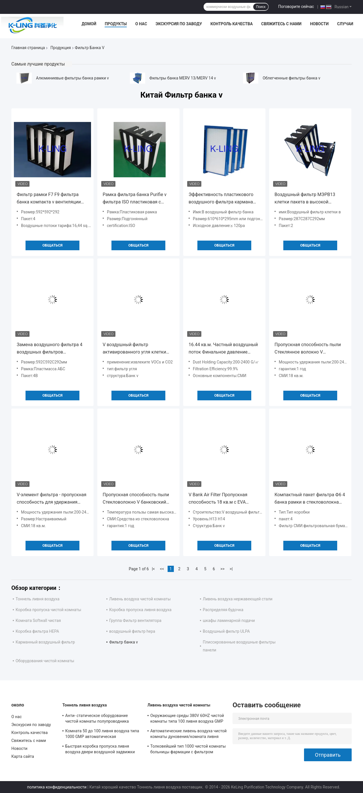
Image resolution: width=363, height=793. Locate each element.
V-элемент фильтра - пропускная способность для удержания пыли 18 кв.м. (51, 499)
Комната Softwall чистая (38, 620)
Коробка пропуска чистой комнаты (48, 609)
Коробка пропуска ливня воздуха (140, 609)
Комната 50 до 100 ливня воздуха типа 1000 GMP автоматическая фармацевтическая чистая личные (102, 735)
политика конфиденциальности (56, 787)
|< (153, 569)
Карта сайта (22, 756)
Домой (89, 24)
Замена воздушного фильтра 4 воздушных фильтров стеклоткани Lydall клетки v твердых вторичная (50, 349)
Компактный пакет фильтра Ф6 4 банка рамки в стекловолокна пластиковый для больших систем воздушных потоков (310, 499)
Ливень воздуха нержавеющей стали (238, 599)
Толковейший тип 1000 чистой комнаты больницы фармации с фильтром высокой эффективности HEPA (188, 750)
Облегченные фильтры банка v (291, 78)
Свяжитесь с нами (281, 24)
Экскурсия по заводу (179, 24)
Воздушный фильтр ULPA (226, 631)
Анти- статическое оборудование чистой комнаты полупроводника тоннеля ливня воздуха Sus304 (97, 719)
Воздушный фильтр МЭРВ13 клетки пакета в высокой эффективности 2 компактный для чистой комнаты (307, 199)
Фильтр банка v (123, 642)
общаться (53, 245)
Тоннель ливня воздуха (38, 599)
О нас (141, 24)
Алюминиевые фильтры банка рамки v (72, 78)
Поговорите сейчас (296, 6)
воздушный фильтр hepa (132, 631)
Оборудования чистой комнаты (45, 661)
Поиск (260, 7)
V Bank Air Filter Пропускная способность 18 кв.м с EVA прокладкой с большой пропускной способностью (218, 499)
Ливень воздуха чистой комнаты (140, 599)
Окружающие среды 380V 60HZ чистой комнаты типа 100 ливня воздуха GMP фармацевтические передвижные (187, 719)
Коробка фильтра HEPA (37, 631)
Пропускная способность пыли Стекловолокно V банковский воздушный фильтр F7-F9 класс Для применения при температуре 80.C (136, 499)
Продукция (60, 47)
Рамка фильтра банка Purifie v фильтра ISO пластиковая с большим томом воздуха (134, 199)
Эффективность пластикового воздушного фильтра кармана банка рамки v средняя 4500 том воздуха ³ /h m (223, 199)
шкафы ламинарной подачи (229, 620)
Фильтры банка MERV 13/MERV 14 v (182, 78)
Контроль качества (231, 24)
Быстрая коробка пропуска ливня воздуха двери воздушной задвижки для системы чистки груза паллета (100, 750)
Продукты (116, 24)
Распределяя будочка (223, 609)
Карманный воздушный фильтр (45, 642)
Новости (319, 24)
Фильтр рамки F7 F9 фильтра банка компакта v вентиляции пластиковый (49, 199)
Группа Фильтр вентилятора (135, 620)
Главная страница (28, 47)
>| (231, 569)
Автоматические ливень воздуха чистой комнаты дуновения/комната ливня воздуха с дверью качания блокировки (188, 735)
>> (222, 569)
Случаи (345, 24)
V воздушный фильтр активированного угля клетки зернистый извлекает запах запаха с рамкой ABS (134, 349)
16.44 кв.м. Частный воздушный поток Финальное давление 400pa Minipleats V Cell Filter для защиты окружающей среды (223, 349)
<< (162, 569)
